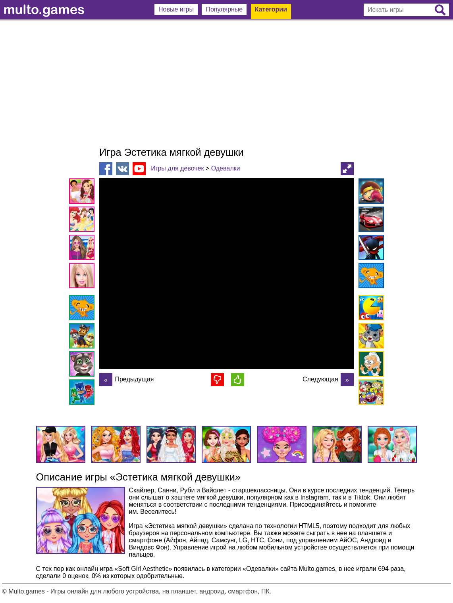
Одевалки (225, 168)
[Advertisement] (226, 83)
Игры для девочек (177, 168)
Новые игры (176, 9)
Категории (271, 9)
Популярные (224, 9)
